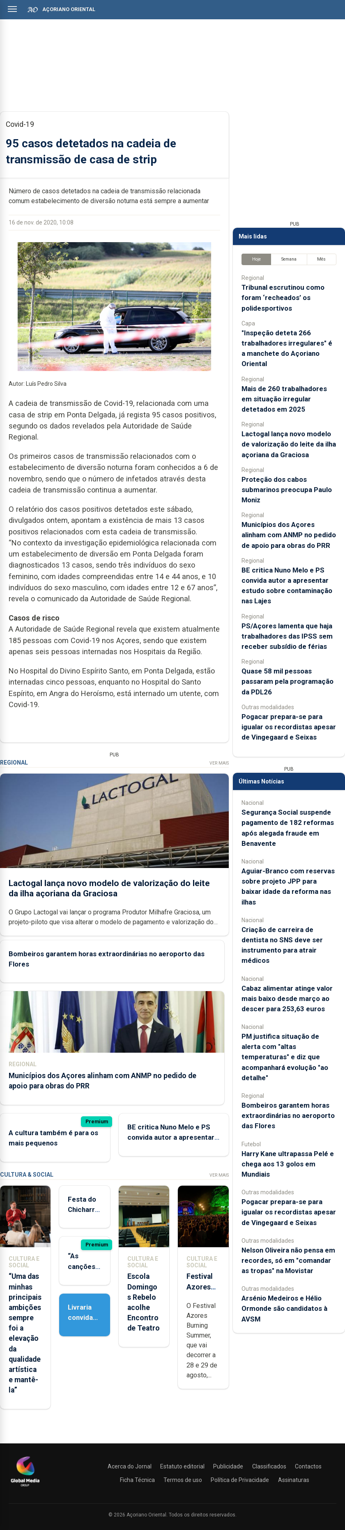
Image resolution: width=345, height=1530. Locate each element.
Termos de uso (182, 1480)
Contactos (308, 1466)
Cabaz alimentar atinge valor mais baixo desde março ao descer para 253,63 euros (287, 998)
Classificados (269, 1466)
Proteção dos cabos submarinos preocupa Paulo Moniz (287, 489)
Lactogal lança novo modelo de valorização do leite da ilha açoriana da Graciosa (109, 888)
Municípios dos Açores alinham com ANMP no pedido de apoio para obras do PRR (289, 534)
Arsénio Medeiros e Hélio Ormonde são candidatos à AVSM (284, 1308)
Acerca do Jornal (130, 1466)
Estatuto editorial (182, 1466)
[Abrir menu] (12, 9)
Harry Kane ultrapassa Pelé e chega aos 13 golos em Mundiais (288, 1164)
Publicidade (228, 1466)
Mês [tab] (321, 259)
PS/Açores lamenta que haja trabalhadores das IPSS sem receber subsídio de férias (287, 636)
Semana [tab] (289, 259)
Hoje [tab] (256, 259)
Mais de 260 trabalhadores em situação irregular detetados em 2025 (284, 399)
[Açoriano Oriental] (25, 1487)
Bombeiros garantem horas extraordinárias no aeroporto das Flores (288, 1115)
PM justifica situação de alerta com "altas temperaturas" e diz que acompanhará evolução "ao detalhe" (285, 1057)
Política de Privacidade (240, 1480)
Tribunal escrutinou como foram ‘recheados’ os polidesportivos (283, 297)
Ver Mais (219, 763)
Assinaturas (293, 1480)
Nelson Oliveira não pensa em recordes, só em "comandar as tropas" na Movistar (288, 1260)
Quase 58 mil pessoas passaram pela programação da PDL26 (288, 681)
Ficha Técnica (137, 1480)
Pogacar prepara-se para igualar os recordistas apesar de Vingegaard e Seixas (289, 726)
